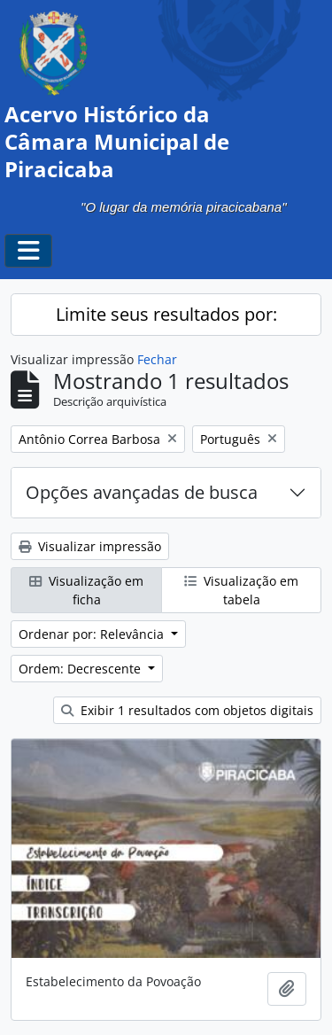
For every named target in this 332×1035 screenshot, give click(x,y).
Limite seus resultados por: (166, 314)
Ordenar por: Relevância (93, 634)
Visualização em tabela (241, 590)
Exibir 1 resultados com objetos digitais (187, 710)
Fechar (157, 359)
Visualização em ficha (86, 590)
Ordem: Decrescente (81, 668)
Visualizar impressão (90, 546)
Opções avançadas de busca (142, 492)
